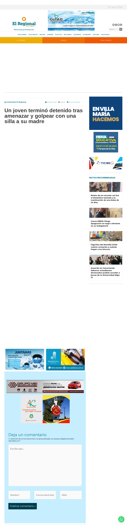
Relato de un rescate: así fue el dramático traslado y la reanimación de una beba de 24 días (105, 198)
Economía (87, 34)
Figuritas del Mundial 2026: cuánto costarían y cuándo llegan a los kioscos (104, 247)
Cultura (96, 34)
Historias (67, 34)
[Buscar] (120, 29)
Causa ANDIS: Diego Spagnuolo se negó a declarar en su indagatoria (105, 223)
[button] (121, 519)
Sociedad (77, 34)
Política (58, 34)
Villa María (22, 34)
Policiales (105, 34)
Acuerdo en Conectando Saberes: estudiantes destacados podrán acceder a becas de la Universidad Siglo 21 (105, 273)
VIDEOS (63, 40)
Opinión (50, 34)
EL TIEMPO (21, 40)
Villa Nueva (33, 34)
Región (42, 34)
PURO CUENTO (105, 40)
